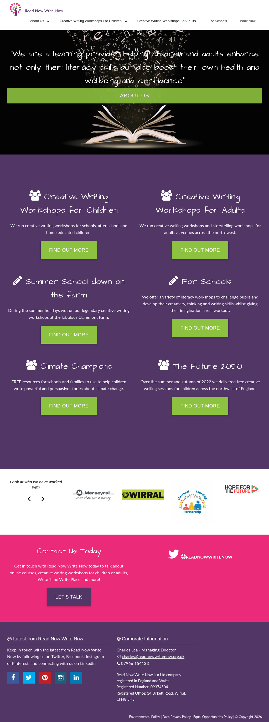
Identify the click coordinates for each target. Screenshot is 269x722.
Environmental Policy (144, 717)
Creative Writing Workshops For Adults (166, 21)
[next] (29, 498)
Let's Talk (68, 597)
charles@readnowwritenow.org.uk (153, 656)
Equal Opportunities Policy (212, 717)
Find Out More (69, 250)
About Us (37, 21)
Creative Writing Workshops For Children (91, 21)
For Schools (218, 21)
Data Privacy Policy (177, 717)
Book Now (247, 21)
